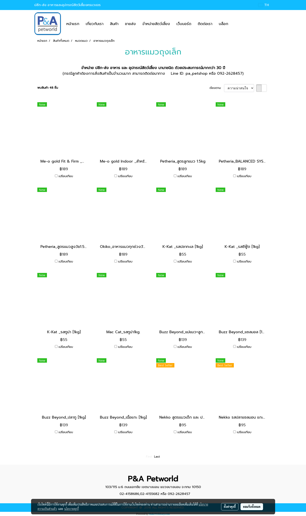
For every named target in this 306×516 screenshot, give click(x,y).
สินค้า (114, 24)
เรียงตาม (217, 88)
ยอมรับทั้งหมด (252, 506)
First (149, 456)
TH (263, 5)
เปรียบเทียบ (66, 176)
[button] (235, 23)
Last (157, 456)
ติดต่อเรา (205, 24)
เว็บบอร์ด (183, 24)
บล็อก (223, 24)
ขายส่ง (130, 24)
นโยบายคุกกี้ (71, 509)
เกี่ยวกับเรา (94, 24)
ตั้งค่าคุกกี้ (230, 506)
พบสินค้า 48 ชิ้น (47, 88)
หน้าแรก (72, 24)
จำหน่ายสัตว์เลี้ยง (156, 24)
